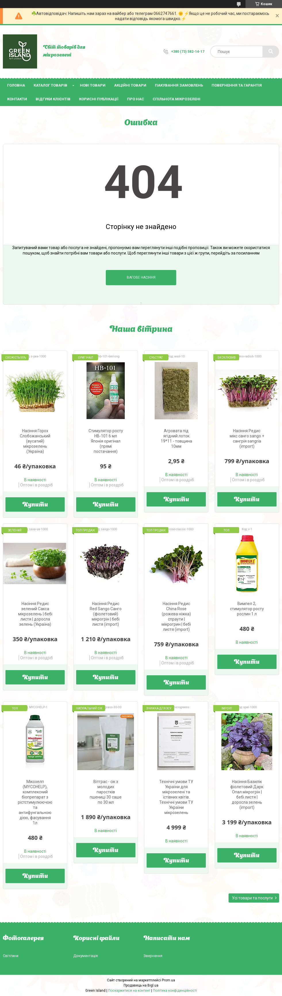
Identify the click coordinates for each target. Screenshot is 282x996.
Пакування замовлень (179, 85)
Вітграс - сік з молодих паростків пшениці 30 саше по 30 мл (106, 792)
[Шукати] (270, 52)
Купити (35, 505)
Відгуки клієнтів (53, 99)
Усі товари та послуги (252, 898)
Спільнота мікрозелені (176, 99)
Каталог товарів (50, 85)
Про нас (135, 99)
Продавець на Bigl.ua (141, 985)
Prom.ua (168, 980)
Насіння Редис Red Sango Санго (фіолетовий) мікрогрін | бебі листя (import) (106, 614)
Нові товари (92, 85)
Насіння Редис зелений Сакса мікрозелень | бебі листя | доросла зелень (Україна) (35, 614)
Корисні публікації (98, 99)
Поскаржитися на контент (129, 991)
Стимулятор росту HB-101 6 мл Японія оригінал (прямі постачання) (106, 441)
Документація (85, 956)
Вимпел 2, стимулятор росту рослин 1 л (247, 608)
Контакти (17, 99)
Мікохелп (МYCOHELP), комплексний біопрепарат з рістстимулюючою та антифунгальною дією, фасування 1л (35, 802)
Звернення (152, 956)
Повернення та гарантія (237, 85)
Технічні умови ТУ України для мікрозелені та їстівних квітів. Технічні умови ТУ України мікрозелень (176, 797)
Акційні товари (130, 85)
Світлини (10, 956)
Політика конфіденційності (175, 991)
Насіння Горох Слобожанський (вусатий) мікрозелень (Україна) (35, 441)
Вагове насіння (141, 277)
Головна (16, 85)
